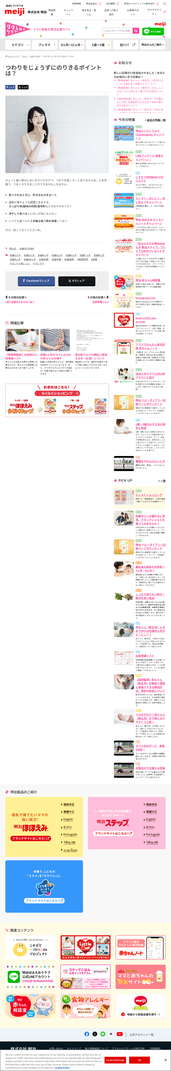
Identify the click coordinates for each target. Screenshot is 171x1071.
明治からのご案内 (152, 45)
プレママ (46, 45)
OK (139, 1060)
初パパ (127, 45)
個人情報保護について (96, 1048)
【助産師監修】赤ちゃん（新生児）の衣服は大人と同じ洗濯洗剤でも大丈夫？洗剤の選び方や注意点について (139, 102)
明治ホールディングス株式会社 (141, 3)
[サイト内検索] (164, 4)
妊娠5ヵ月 (57, 255)
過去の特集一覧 (155, 120)
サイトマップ (74, 1048)
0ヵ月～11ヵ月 (71, 45)
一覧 (162, 481)
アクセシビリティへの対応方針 (128, 1048)
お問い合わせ (56, 1048)
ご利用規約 (154, 1048)
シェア (10, 87)
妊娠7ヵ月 (85, 255)
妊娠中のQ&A (27, 248)
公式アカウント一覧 (142, 1034)
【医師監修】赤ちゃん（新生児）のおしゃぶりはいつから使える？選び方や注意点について (139, 91)
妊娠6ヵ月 (71, 255)
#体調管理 (82, 259)
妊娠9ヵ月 (15, 259)
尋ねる (12, 248)
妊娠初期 (43, 259)
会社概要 (112, 3)
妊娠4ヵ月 (43, 255)
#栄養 (94, 259)
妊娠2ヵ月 (15, 255)
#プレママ (38, 263)
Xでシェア (78, 280)
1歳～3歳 (101, 45)
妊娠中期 (56, 259)
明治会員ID (93, 3)
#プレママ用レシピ (20, 263)
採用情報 (76, 3)
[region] (85, 1060)
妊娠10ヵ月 (30, 259)
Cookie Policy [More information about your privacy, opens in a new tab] (62, 1067)
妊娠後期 (69, 259)
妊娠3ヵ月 (29, 255)
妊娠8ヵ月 (99, 255)
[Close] (165, 1060)
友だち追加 (156, 31)
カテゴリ (20, 45)
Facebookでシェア (36, 281)
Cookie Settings (115, 1060)
